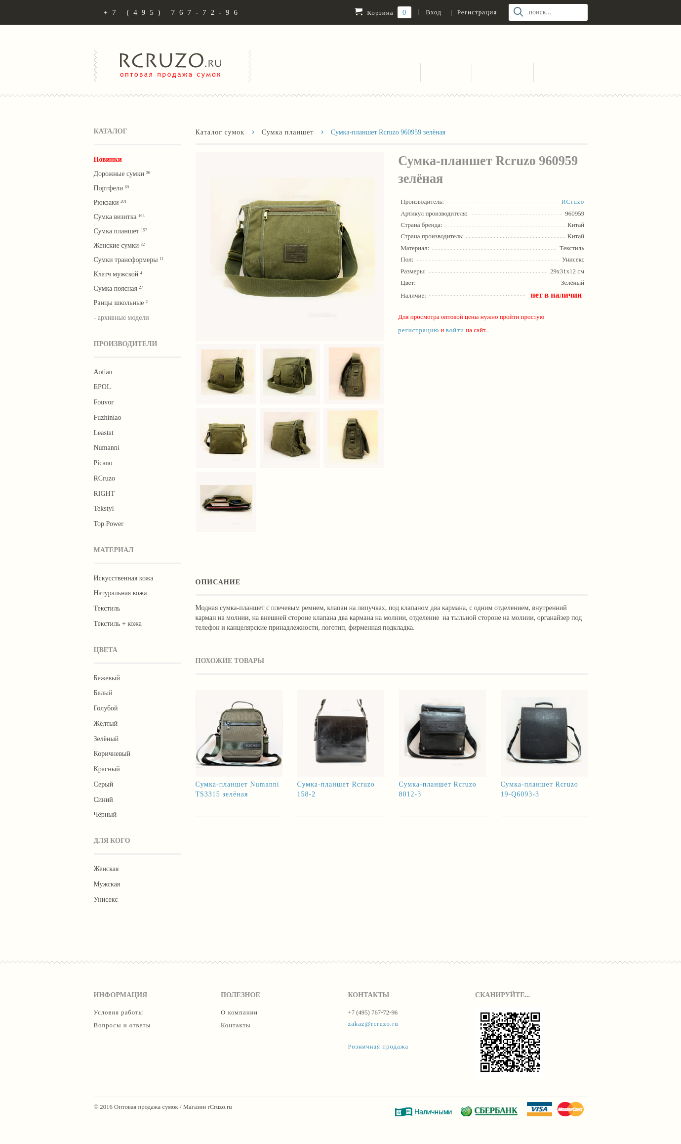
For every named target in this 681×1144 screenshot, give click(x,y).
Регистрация (477, 12)
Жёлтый (106, 723)
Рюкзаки (110, 202)
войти (455, 330)
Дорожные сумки (122, 173)
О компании (502, 72)
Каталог (317, 72)
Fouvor (104, 402)
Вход (433, 12)
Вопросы (446, 72)
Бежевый (107, 678)
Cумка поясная (118, 288)
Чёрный (105, 814)
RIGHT (104, 493)
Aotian (103, 372)
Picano (103, 463)
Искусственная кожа (124, 578)
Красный (107, 769)
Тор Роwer (108, 524)
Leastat (104, 433)
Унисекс (106, 899)
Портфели (111, 188)
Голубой (106, 708)
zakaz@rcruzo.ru (373, 1023)
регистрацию (418, 330)
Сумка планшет (120, 231)
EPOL (102, 387)
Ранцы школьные (121, 303)
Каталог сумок (220, 132)
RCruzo (105, 478)
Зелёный (106, 739)
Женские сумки (119, 245)
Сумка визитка (119, 216)
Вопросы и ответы (122, 1025)
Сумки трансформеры (129, 260)
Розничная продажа (378, 1046)
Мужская (107, 884)
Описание (218, 582)
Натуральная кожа (120, 593)
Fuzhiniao (107, 417)
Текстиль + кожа (118, 623)
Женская (106, 869)
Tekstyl (104, 508)
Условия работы (380, 72)
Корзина (383, 12)
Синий (103, 799)
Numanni (107, 447)
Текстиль (107, 608)
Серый (104, 784)
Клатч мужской (118, 274)
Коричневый (112, 753)
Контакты (560, 72)
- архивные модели (121, 317)
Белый (103, 693)
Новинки (108, 159)
